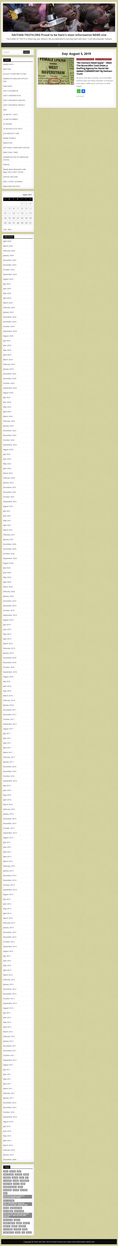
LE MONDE (7, 124)
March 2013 (8, 975)
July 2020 (6, 568)
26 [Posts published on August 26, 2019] (10, 223)
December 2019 (9, 601)
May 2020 (7, 577)
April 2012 (7, 1027)
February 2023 (9, 421)
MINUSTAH (7, 143)
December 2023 (9, 374)
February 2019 (9, 648)
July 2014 (6, 899)
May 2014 (7, 908)
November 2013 (9, 937)
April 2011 (7, 1084)
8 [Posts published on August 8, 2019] (22, 208)
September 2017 (10, 724)
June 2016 (7, 790)
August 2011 (8, 1065)
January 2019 (8, 653)
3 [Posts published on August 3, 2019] (30, 203)
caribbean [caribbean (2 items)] (7, 1178)
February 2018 (9, 700)
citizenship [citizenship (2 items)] (7, 1181)
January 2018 (8, 705)
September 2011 (10, 1060)
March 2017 (8, 752)
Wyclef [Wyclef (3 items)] (29, 1232)
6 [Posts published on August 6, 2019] (13, 208)
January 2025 (8, 312)
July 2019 (6, 624)
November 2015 (9, 823)
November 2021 (9, 492)
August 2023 (8, 392)
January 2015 (8, 871)
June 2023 (7, 402)
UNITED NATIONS (10, 177)
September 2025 (10, 274)
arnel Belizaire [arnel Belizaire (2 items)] (8, 1174)
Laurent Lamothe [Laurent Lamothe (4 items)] (9, 1223)
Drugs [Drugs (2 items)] (20, 1187)
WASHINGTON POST (11, 186)
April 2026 (7, 241)
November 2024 (9, 321)
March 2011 (8, 1088)
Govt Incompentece (103, 59)
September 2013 (10, 946)
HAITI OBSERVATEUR (12, 95)
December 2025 (9, 260)
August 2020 (8, 563)
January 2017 (8, 762)
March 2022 (8, 473)
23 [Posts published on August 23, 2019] (26, 218)
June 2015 (7, 847)
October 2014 (9, 885)
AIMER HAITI (8, 64)
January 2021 (8, 539)
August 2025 (8, 279)
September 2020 (10, 558)
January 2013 (8, 984)
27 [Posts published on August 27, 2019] (14, 223)
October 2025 (9, 269)
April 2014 (7, 913)
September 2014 (10, 889)
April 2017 (7, 747)
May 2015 (7, 852)
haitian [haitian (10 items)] (6, 1208)
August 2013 (8, 951)
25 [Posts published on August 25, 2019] (5, 223)
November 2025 (9, 265)
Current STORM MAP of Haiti (14, 74)
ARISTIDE (7, 69)
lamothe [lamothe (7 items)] (17, 1220)
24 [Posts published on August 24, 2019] (31, 218)
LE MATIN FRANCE (10, 119)
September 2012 (10, 1003)
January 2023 (8, 426)
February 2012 (9, 1036)
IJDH (5, 110)
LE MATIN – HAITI (10, 114)
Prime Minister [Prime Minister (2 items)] (8, 1232)
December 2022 (9, 430)
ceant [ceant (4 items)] (22, 1178)
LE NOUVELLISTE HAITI (12, 128)
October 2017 (9, 719)
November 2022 (9, 435)
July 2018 (6, 681)
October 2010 (9, 1112)
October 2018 (9, 667)
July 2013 (6, 956)
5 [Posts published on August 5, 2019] (9, 208)
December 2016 (9, 766)
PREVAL (6, 164)
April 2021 (7, 525)
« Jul (4, 229)
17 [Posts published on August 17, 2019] (31, 213)
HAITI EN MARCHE (10, 91)
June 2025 (7, 288)
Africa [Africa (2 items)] (6, 1171)
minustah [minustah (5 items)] (7, 1226)
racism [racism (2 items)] (17, 1232)
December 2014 (9, 875)
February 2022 (9, 478)
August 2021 (8, 506)
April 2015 (7, 856)
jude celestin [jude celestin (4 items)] (8, 1220)
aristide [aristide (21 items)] (12, 1171)
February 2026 (9, 250)
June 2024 (7, 345)
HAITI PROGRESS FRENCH (14, 105)
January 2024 (8, 369)
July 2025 (6, 284)
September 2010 (10, 1117)
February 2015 (9, 866)
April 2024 (7, 355)
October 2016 (9, 776)
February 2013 (9, 979)
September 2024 (10, 331)
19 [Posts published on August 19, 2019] (10, 218)
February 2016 (9, 809)
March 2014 (8, 918)
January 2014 (8, 927)
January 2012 (8, 1041)
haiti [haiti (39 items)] (5, 1193)
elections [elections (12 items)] (24, 1190)
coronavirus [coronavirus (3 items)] (24, 1181)
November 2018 (9, 662)
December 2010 (9, 1102)
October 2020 (9, 553)
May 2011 (7, 1079)
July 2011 (6, 1069)
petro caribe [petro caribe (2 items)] (8, 1229)
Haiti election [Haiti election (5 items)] (19, 1211)
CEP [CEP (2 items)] (27, 1178)
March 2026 (8, 246)
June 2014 (7, 904)
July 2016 (6, 785)
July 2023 (6, 397)
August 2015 (8, 837)
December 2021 (9, 487)
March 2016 (8, 804)
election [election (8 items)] (16, 1190)
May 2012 (7, 1022)
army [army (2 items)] (19, 1171)
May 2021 (7, 520)
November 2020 (9, 549)
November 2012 (9, 994)
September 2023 (10, 388)
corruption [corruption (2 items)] (7, 1184)
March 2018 (8, 695)
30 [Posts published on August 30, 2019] (26, 223)
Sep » (10, 229)
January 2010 (8, 1155)
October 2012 (9, 998)
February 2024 (9, 364)
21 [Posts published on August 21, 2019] (18, 218)
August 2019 (8, 620)
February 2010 (9, 1150)
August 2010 (8, 1121)
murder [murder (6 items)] (14, 1226)
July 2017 (6, 733)
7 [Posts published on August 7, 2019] (17, 208)
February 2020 (9, 591)
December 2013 (9, 932)
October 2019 (9, 610)
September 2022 (10, 445)
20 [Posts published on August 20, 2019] (14, 218)
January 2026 (8, 255)
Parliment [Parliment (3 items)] (22, 1226)
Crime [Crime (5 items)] (23, 1184)
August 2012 (8, 1008)
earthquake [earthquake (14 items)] (7, 1190)
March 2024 (8, 359)
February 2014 (9, 923)
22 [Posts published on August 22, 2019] (22, 218)
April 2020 (7, 582)
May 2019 (7, 634)
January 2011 (8, 1098)
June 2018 (7, 686)
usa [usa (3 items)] (23, 1232)
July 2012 (6, 1013)
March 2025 (8, 303)
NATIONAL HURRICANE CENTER (16, 147)
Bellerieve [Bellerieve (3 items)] (18, 1174)
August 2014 (8, 894)
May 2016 (7, 795)
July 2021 (6, 511)
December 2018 (9, 658)
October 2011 (9, 1055)
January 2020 (8, 596)
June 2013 (7, 960)
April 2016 (7, 800)
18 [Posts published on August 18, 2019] (5, 218)
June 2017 (7, 738)
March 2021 (8, 530)
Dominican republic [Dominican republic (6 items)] (10, 1187)
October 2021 (9, 497)
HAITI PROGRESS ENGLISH (14, 100)
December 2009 (9, 1159)
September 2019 (10, 615)
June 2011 (7, 1074)
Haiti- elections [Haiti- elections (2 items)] (9, 1200)
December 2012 (9, 989)
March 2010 (8, 1145)
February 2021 (9, 534)
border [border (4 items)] (26, 1174)
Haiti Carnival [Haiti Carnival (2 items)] (8, 1211)
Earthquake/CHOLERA (85, 59)
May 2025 (7, 293)
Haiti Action (7, 86)
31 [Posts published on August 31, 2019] (31, 223)
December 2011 (9, 1046)
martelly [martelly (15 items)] (26, 1223)
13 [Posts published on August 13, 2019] (14, 213)
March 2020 (8, 587)
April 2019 (7, 639)
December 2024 (9, 317)
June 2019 (7, 629)
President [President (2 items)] (17, 1229)
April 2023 (7, 411)
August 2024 (8, 336)
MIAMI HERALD (9, 138)
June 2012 (7, 1017)
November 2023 (9, 378)
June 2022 (7, 459)
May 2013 (7, 965)
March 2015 (8, 861)
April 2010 (7, 1140)
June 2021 (7, 516)
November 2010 (9, 1107)
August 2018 (8, 676)
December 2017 (9, 710)
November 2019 (9, 605)
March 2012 (8, 1031)
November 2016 (9, 771)
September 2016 (10, 781)
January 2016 (8, 814)
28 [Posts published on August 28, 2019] (18, 223)
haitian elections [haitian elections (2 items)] (15, 1208)
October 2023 (9, 383)
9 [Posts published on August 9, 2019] (26, 208)
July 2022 (6, 454)
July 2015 (6, 842)
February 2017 (9, 757)
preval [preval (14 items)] (25, 1229)
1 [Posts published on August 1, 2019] (22, 203)
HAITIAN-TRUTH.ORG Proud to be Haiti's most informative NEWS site (59, 35)
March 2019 (8, 643)
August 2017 (8, 729)
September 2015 (10, 833)
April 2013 (7, 970)
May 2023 (7, 407)
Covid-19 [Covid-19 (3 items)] (16, 1184)
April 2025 (7, 298)
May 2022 (7, 463)
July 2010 (6, 1126)
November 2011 (9, 1050)
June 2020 (7, 572)
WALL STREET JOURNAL (13, 181)
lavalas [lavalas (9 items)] (19, 1223)
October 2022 (9, 440)
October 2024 (9, 326)
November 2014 (9, 880)
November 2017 (9, 714)
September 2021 (10, 501)
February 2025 (9, 307)
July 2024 (6, 340)
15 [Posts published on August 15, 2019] (22, 213)
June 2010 (7, 1131)
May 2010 (7, 1136)
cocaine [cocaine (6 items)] (15, 1181)
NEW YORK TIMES (10, 152)
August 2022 (8, 449)
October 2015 (9, 828)
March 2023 (8, 416)
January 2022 (8, 482)
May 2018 (7, 691)
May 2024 (7, 350)
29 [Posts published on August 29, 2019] (22, 223)
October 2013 (9, 942)
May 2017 (7, 743)
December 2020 (9, 544)
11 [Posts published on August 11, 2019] (5, 213)
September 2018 (10, 672)
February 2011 (9, 1093)
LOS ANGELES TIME (11, 133)
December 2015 (9, 818)
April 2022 (7, 468)
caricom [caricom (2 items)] (15, 1178)
